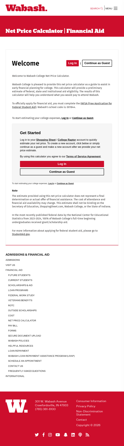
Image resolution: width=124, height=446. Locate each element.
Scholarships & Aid (20, 285)
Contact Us (15, 366)
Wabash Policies (18, 340)
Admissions (13, 259)
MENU (111, 8)
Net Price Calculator (22, 320)
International (15, 376)
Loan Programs (18, 290)
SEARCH (96, 8)
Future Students (19, 275)
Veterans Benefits (20, 300)
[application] (62, 147)
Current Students (20, 280)
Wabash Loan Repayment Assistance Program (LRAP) (41, 355)
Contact (81, 419)
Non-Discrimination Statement (89, 413)
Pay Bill (13, 325)
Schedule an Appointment (25, 360)
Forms (12, 330)
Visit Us (10, 265)
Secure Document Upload (24, 335)
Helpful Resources (20, 345)
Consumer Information (91, 401)
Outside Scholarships (22, 310)
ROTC (11, 305)
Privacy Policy (85, 406)
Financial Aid (14, 270)
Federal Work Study (21, 295)
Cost (11, 315)
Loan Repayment (18, 350)
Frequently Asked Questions (27, 371)
